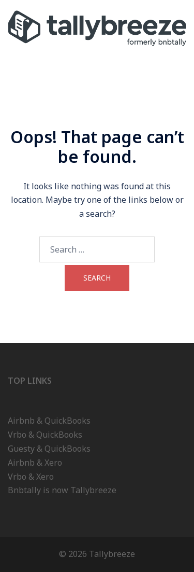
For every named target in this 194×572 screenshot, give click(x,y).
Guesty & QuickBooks (49, 448)
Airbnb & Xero (35, 462)
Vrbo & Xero (31, 476)
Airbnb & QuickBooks (49, 420)
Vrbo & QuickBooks (45, 434)
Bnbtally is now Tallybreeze (62, 490)
